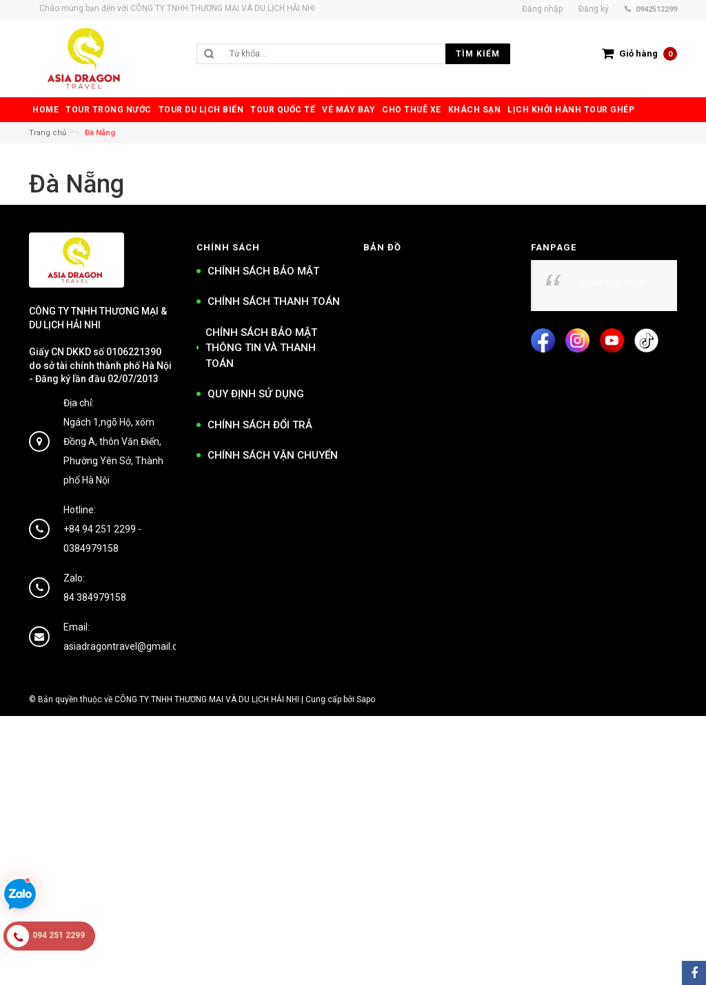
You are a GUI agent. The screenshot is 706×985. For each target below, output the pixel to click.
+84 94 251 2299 (99, 529)
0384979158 (91, 548)
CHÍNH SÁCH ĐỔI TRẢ (260, 425)
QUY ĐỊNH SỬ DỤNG (256, 394)
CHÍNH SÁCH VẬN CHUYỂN (273, 455)
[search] (366, 53)
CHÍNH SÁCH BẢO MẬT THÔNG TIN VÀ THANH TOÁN (261, 348)
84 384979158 (94, 597)
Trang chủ (47, 132)
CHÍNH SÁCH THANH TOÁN (274, 301)
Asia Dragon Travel (612, 282)
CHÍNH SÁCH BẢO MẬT (263, 271)
